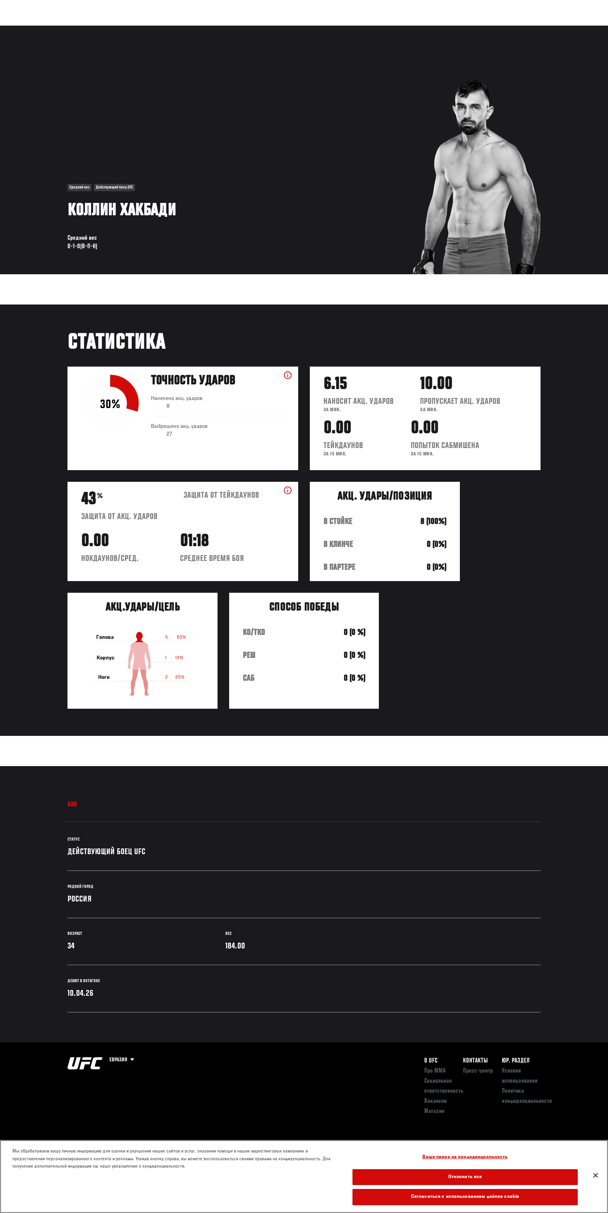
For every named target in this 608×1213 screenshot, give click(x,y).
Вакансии (435, 1101)
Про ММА (435, 1071)
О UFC (430, 1060)
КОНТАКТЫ (475, 1060)
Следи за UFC (485, 29)
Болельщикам (441, 29)
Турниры (61, 29)
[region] (304, 1176)
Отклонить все (465, 1177)
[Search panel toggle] (545, 29)
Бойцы (128, 29)
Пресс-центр (478, 1071)
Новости (160, 29)
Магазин (524, 29)
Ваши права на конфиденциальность (465, 1157)
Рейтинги (95, 29)
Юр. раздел (516, 1060)
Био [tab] (72, 804)
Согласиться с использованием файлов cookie (465, 1196)
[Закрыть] (595, 1175)
